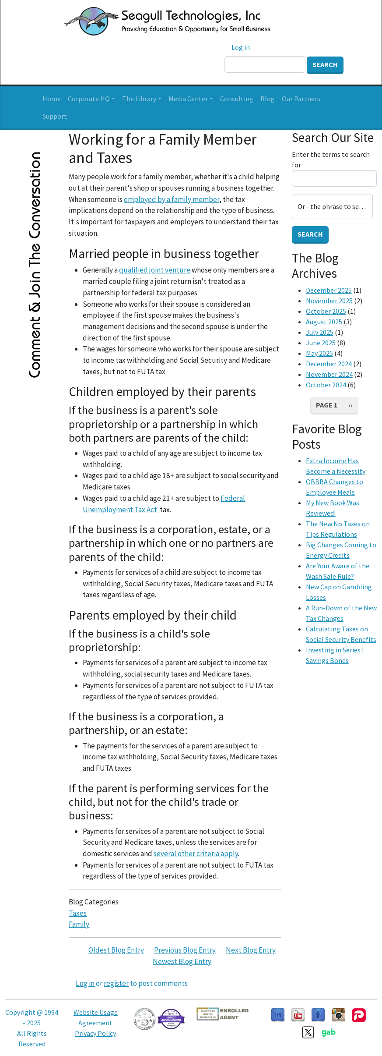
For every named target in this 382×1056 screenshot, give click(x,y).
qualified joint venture (154, 270)
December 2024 (329, 363)
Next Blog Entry (251, 950)
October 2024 (326, 384)
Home (51, 98)
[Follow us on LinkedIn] (278, 1014)
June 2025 (321, 342)
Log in (240, 47)
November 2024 (329, 374)
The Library (139, 98)
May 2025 (319, 353)
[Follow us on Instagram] (339, 1014)
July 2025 (319, 332)
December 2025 (329, 290)
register (116, 983)
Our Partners (301, 98)
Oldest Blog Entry (116, 950)
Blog (267, 98)
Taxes (78, 913)
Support (54, 116)
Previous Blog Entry (185, 950)
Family (79, 924)
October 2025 (326, 311)
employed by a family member (171, 199)
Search (325, 64)
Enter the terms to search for (331, 159)
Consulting (236, 98)
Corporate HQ (89, 98)
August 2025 (324, 321)
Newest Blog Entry (182, 961)
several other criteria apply (196, 853)
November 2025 (329, 300)
